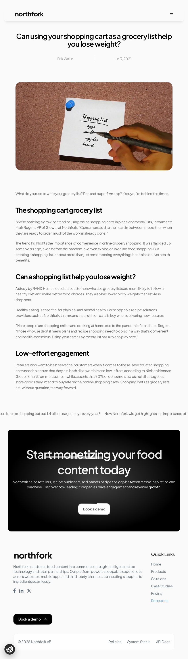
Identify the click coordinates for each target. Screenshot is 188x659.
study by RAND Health (36, 288)
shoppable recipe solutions (135, 310)
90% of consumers (110, 376)
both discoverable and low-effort (96, 370)
